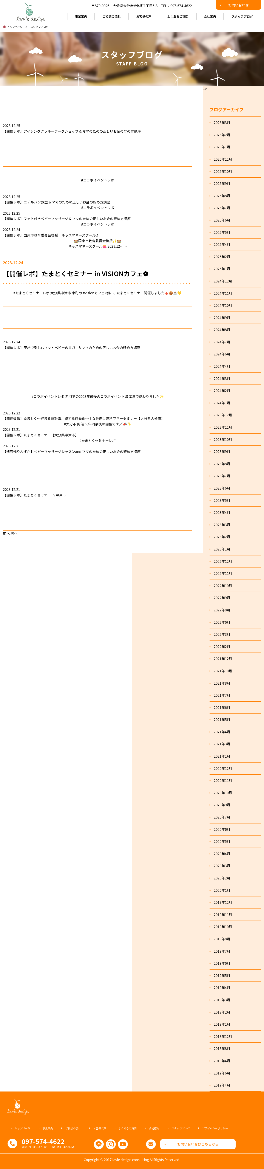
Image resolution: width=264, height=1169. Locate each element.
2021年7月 (222, 695)
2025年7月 (222, 207)
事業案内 (81, 16)
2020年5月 (222, 841)
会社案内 (210, 16)
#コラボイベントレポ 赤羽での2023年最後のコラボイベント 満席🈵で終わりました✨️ (97, 396)
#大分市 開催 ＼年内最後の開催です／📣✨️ (97, 423)
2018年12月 (223, 1036)
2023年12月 (223, 414)
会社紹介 (154, 1128)
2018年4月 (222, 1060)
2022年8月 (222, 609)
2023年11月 (223, 427)
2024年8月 (222, 329)
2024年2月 (222, 390)
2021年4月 (222, 731)
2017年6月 (222, 1073)
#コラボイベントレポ (97, 180)
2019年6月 (222, 963)
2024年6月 (222, 354)
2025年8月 (222, 195)
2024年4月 (222, 366)
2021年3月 (222, 743)
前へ (6, 533)
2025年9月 (222, 183)
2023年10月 (223, 439)
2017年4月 (222, 1085)
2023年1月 (222, 549)
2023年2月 (222, 536)
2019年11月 (223, 914)
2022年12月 (223, 561)
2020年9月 (222, 804)
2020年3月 (222, 865)
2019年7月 (222, 951)
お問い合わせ (238, 5)
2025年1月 (222, 268)
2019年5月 (222, 975)
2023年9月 (222, 451)
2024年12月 (223, 281)
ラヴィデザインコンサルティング (31, 11)
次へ (14, 533)
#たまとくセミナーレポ (98, 440)
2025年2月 (222, 256)
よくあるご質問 (177, 16)
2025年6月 (222, 220)
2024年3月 (222, 378)
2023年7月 (222, 475)
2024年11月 (223, 293)
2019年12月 (223, 902)
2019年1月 (222, 1024)
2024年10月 (223, 305)
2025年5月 (222, 232)
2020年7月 (222, 817)
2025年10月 (223, 171)
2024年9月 (222, 317)
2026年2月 (222, 134)
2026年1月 (222, 146)
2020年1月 (222, 890)
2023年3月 (222, 524)
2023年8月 (222, 463)
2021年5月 (222, 719)
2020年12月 (223, 768)
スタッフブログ (242, 16)
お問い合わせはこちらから (197, 1144)
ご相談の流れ (111, 16)
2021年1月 (222, 756)
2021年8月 (222, 683)
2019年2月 (222, 1012)
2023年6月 (222, 488)
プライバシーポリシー (215, 1128)
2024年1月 (222, 402)
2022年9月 (222, 597)
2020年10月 (223, 792)
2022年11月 (223, 573)
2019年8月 (222, 938)
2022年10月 (223, 585)
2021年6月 (222, 707)
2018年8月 (222, 1048)
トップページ (15, 26)
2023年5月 (222, 500)
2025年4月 (222, 244)
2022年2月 (222, 646)
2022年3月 (222, 634)
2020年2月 (222, 878)
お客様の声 (143, 16)
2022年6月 (222, 622)
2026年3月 (222, 122)
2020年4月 (222, 853)
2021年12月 (223, 658)
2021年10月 (223, 670)
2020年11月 (223, 780)
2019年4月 (222, 987)
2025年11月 (223, 159)
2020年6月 (222, 829)
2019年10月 (223, 926)
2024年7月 (222, 341)
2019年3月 (222, 999)
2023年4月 (222, 512)
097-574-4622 (181, 5)
